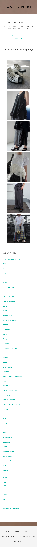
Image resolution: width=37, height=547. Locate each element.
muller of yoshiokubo (10, 390)
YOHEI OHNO (7, 456)
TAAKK (5, 432)
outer (5, 482)
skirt (4, 473)
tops (4, 465)
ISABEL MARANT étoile (10, 348)
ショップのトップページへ (18, 35)
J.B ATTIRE (6, 334)
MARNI (5, 381)
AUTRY (5, 282)
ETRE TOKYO (7, 315)
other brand (7, 461)
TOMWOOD (6, 442)
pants (10, 473)
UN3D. (5, 447)
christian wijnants (9, 301)
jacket (5, 485)
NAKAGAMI (6, 395)
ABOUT (17, 532)
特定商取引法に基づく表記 (27, 536)
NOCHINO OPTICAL (9, 400)
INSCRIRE (6, 343)
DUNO (5, 306)
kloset (5, 362)
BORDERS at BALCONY (10, 287)
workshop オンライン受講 (11, 508)
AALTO (5, 273)
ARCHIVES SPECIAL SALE (11, 259)
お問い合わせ (18, 38)
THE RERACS (7, 437)
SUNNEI (5, 428)
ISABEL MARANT (8, 353)
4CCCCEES (6, 268)
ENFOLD (6, 311)
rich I (5, 414)
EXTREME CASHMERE (10, 320)
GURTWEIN (6, 329)
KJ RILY (5, 357)
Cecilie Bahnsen (8, 296)
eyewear (5, 494)
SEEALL (5, 423)
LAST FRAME (7, 367)
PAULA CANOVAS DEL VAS (12, 404)
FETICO (5, 325)
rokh (4, 418)
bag (4, 499)
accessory (6, 490)
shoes (5, 504)
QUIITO (5, 409)
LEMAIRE (6, 371)
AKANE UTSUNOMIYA (10, 278)
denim (16, 473)
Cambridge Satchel (9, 292)
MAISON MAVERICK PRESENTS (13, 376)
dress (5, 477)
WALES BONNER (8, 451)
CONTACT (28, 532)
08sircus (6, 264)
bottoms (5, 470)
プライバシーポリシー (8, 536)
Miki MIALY (6, 386)
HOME (8, 532)
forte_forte (6, 339)
